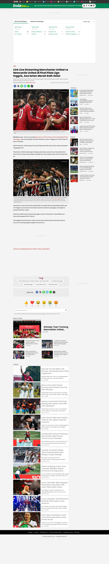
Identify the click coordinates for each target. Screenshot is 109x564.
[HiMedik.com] (76, 2)
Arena (65, 5)
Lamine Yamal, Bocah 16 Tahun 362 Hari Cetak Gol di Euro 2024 (87, 176)
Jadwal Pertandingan (37, 21)
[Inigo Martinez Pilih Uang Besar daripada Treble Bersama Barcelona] (74, 132)
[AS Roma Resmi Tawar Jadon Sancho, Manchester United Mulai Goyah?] (19, 347)
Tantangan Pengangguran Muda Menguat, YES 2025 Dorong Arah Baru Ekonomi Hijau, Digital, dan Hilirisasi (87, 100)
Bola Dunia (40, 5)
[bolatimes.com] (21, 6)
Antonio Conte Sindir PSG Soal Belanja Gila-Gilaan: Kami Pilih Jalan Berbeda (54, 403)
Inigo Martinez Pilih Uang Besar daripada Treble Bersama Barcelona (87, 127)
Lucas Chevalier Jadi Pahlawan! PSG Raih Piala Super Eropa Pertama (55, 501)
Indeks (79, 5)
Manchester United (41, 137)
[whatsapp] (28, 86)
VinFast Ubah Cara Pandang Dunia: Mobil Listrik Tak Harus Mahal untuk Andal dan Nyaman (87, 109)
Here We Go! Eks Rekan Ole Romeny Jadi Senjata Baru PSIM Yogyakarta (54, 371)
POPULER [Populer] (73, 88)
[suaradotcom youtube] (91, 5)
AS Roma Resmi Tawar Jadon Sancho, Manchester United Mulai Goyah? (32, 342)
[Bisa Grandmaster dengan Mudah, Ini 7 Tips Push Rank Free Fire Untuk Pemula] (74, 123)
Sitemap (77, 532)
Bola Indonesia (48, 5)
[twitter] (18, 86)
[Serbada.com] (92, 2)
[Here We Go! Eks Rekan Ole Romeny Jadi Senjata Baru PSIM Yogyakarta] (26, 380)
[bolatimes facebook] (86, 5)
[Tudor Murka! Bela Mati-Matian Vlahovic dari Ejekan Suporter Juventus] (26, 429)
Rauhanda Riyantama (19, 82)
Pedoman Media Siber (55, 532)
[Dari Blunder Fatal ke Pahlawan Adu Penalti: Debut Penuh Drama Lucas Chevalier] (26, 445)
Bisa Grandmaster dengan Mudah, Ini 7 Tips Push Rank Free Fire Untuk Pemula (87, 118)
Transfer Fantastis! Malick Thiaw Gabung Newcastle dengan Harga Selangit (61, 342)
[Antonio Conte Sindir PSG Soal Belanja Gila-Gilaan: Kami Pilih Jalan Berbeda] (26, 413)
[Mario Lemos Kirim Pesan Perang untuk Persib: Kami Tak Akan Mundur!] (26, 396)
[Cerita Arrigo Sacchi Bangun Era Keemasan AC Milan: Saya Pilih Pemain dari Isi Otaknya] (74, 145)
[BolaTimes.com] (37, 2)
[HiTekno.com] (46, 2)
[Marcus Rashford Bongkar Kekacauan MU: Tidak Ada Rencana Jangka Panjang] (19, 358)
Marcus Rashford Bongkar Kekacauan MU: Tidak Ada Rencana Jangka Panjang (32, 353)
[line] (21, 86)
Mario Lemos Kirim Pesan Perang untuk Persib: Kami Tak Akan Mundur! (54, 387)
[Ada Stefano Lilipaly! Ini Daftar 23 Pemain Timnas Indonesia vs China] (74, 154)
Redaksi (30, 532)
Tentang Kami (44, 532)
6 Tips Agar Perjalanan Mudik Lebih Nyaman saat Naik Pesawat (87, 91)
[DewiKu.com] (53, 2)
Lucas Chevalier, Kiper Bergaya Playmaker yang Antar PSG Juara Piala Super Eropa (54, 484)
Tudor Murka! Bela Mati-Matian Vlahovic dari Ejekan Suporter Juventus (54, 419)
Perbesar (64, 91)
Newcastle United (54, 137)
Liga (35, 5)
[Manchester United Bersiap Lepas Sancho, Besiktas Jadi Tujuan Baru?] (48, 358)
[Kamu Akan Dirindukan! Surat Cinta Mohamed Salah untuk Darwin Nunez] (26, 526)
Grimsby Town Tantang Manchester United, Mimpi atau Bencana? (56, 329)
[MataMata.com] (29, 2)
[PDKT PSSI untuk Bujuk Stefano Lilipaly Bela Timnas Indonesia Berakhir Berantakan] (74, 163)
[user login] (84, 6)
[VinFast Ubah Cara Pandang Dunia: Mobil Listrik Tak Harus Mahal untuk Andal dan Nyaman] (74, 114)
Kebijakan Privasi (68, 532)
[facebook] (15, 86)
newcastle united (52, 284)
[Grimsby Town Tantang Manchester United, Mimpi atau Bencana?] (27, 329)
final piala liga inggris (57, 281)
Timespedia (71, 5)
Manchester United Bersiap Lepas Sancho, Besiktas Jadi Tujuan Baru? (61, 353)
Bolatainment (58, 5)
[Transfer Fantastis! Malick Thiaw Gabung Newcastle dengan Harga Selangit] (48, 347)
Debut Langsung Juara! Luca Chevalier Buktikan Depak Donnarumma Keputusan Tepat (53, 468)
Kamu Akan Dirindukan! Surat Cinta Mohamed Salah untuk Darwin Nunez (53, 517)
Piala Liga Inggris (56, 199)
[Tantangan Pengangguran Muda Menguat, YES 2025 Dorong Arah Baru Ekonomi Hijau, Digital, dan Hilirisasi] (74, 105)
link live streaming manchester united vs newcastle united (33, 281)
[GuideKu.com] (69, 2)
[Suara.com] (22, 2)
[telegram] (25, 86)
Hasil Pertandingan (21, 21)
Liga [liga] (14, 66)
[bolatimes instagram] (93, 5)
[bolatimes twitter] (89, 5)
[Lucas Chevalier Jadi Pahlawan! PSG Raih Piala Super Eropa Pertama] (26, 510)
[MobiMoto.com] (61, 2)
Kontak (36, 532)
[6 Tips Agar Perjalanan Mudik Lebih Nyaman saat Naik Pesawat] (74, 96)
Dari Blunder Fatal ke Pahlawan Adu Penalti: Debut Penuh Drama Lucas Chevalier (54, 436)
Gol (76, 5)
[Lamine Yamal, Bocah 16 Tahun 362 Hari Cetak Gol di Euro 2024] (74, 181)
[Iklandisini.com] (84, 2)
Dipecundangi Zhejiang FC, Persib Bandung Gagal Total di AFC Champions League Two (87, 167)
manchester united (41, 284)
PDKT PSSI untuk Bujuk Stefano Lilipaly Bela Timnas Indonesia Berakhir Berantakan (86, 158)
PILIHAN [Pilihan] (72, 137)
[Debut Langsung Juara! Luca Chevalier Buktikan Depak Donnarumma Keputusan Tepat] (26, 478)
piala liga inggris (28, 284)
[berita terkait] (17, 318)
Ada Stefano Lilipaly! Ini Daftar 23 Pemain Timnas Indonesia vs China (87, 150)
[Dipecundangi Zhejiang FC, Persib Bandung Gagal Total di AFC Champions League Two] (74, 172)
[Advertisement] (54, 49)
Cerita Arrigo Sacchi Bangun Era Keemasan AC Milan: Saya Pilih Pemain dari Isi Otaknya (87, 141)
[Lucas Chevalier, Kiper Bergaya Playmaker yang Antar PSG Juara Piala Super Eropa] (26, 494)
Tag (41, 278)
